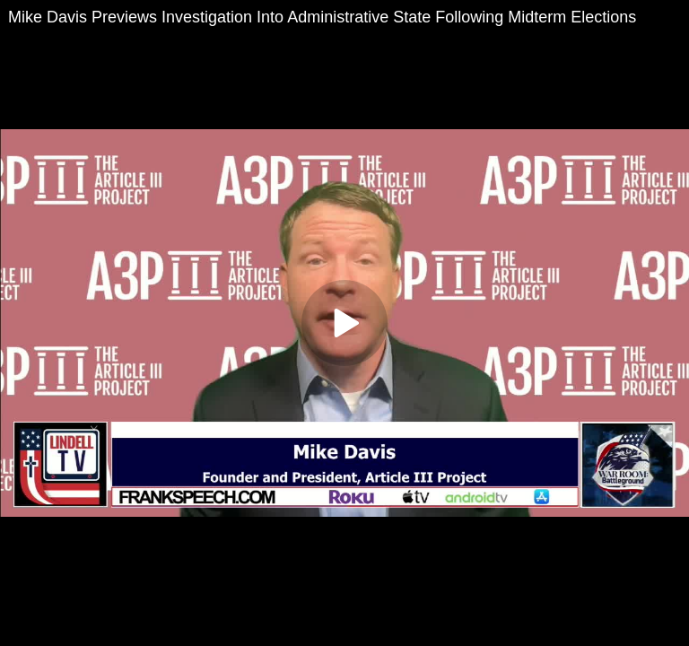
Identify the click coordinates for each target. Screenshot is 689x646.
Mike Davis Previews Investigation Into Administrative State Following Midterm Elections (322, 17)
